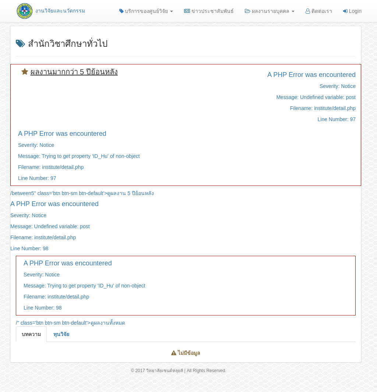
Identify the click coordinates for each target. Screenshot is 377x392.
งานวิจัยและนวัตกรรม (50, 11)
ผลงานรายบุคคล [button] (270, 11)
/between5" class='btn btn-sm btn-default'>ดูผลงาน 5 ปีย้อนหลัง (82, 193)
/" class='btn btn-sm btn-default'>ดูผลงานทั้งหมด (70, 323)
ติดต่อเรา (319, 11)
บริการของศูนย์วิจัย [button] (146, 11)
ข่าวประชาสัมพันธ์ (209, 11)
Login (352, 11)
